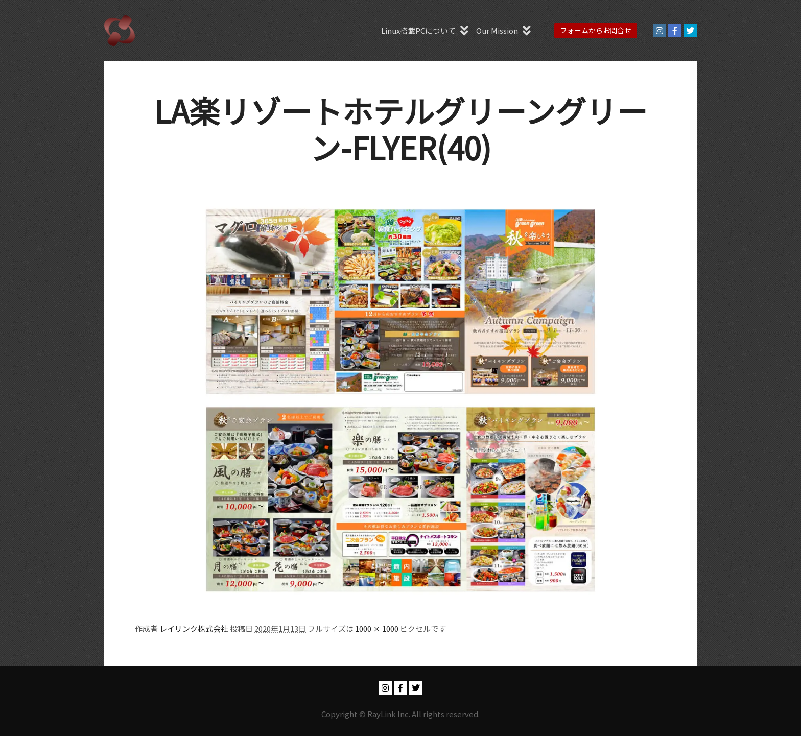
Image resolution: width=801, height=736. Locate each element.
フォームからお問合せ (595, 30)
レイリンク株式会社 (193, 628)
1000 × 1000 (376, 628)
